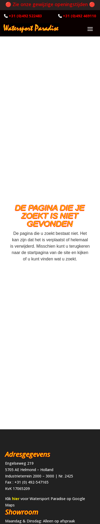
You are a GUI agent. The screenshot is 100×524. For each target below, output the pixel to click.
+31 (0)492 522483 (25, 15)
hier (15, 498)
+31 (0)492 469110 (79, 15)
